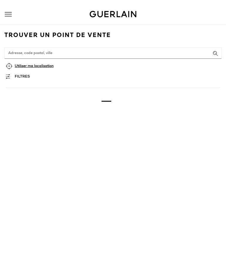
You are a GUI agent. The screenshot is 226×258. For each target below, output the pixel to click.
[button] (8, 14)
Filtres (22, 76)
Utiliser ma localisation (34, 66)
